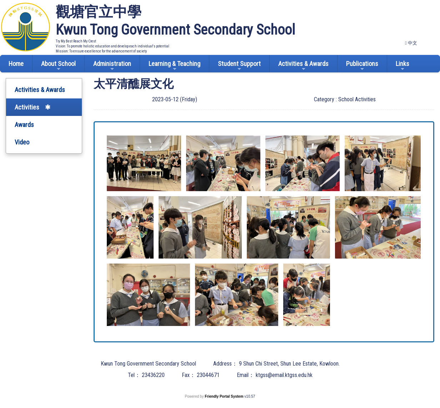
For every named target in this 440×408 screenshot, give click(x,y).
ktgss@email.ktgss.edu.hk (284, 375)
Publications (362, 66)
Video (22, 142)
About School (58, 66)
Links (402, 66)
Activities (27, 107)
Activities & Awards (303, 66)
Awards (24, 124)
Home (16, 63)
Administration (112, 66)
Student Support (239, 66)
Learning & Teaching (174, 66)
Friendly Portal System (224, 396)
